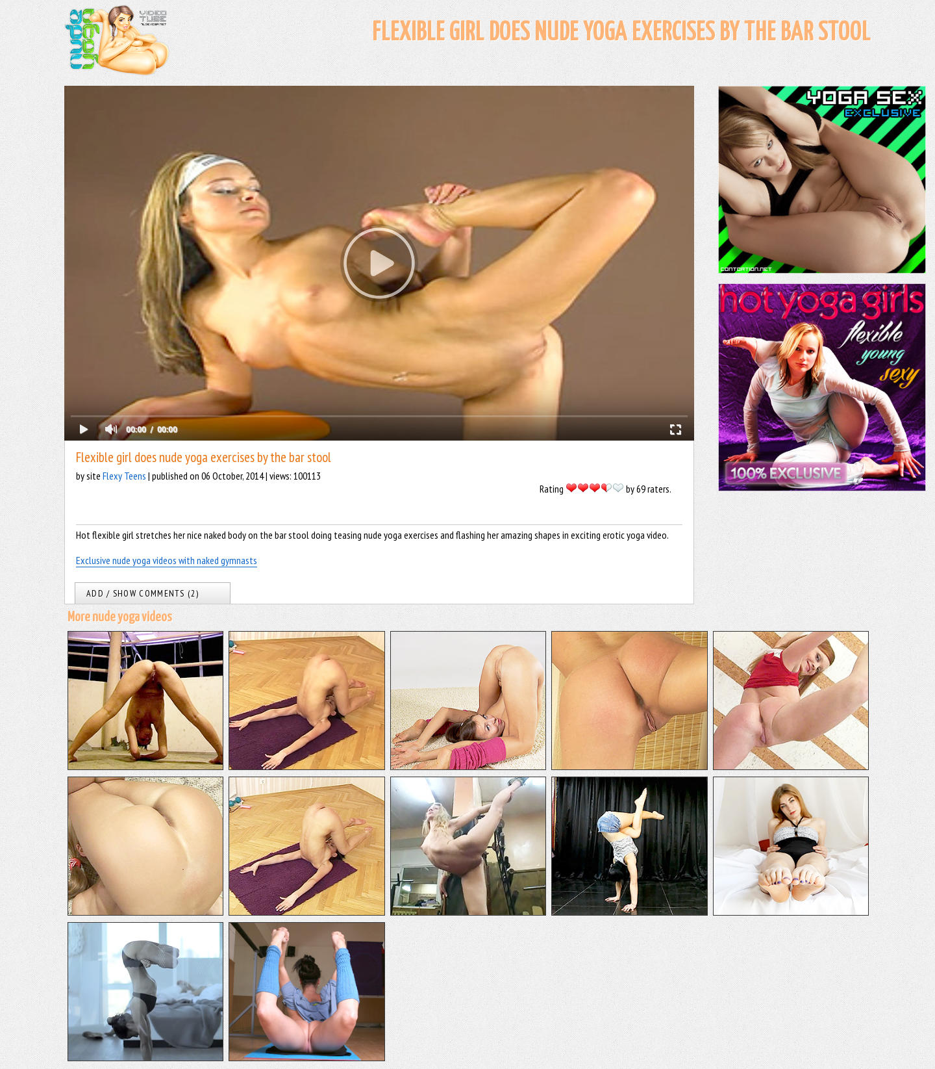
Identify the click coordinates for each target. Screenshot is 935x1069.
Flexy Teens (124, 475)
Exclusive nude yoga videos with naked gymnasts (166, 560)
